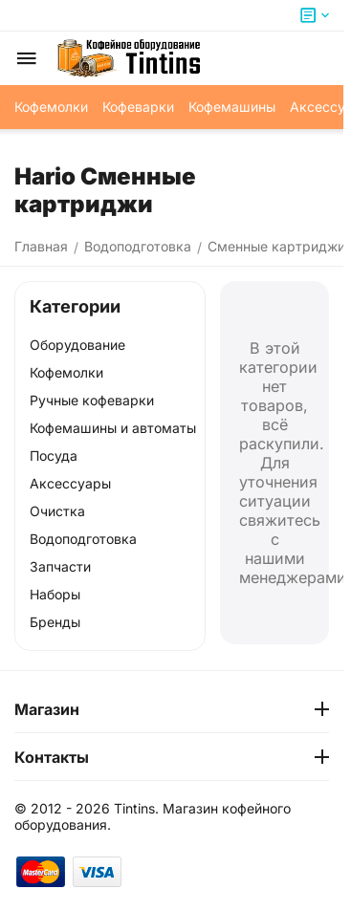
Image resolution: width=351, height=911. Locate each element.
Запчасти (60, 566)
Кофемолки (66, 372)
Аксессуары (70, 483)
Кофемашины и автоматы (113, 428)
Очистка (57, 511)
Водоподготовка (83, 539)
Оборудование (77, 344)
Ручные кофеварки (92, 400)
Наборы (55, 594)
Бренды (55, 622)
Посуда (53, 455)
